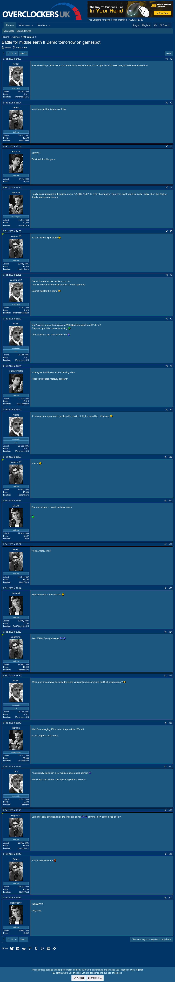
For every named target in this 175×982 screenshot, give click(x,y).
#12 (170, 544)
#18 (170, 810)
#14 (170, 632)
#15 (170, 675)
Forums (10, 25)
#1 (171, 59)
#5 (171, 231)
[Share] (166, 59)
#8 (171, 366)
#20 (170, 898)
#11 (170, 500)
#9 (171, 410)
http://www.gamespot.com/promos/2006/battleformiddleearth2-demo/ (66, 325)
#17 (170, 766)
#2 (171, 103)
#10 (170, 457)
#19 (170, 854)
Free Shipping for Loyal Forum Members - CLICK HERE (115, 19)
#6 (171, 275)
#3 (171, 146)
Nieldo (8, 47)
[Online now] (3, 234)
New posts (8, 31)
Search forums (24, 31)
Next (22, 53)
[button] (33, 25)
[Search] (164, 25)
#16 (170, 723)
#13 (170, 588)
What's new (24, 25)
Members (42, 25)
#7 (171, 319)
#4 (171, 187)
